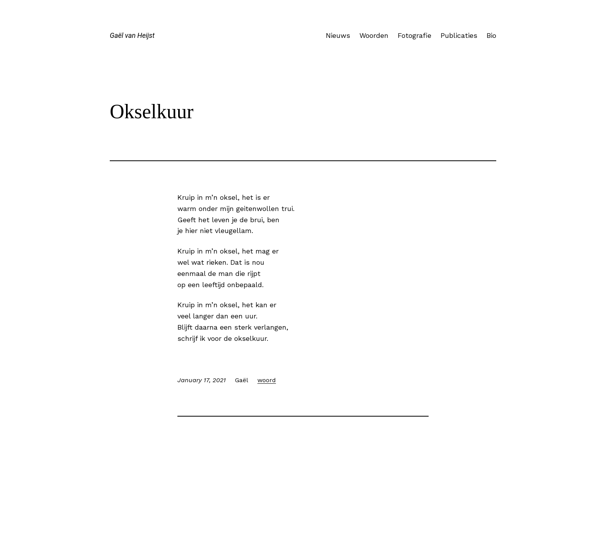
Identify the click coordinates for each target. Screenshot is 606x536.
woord (266, 380)
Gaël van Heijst (132, 35)
